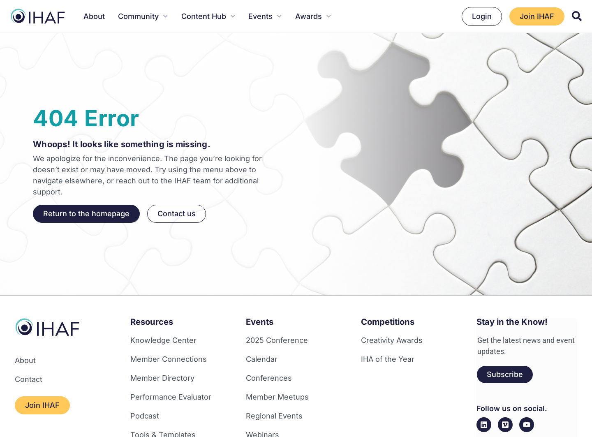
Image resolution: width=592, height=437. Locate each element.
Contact (28, 379)
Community (143, 16)
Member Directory (162, 378)
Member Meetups (277, 397)
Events (265, 16)
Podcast (144, 416)
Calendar (262, 359)
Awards (313, 16)
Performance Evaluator (170, 397)
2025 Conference (277, 340)
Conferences (269, 378)
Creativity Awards (392, 340)
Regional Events (274, 416)
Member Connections (168, 359)
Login (482, 16)
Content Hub (208, 16)
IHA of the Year (387, 359)
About (94, 16)
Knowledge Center (163, 340)
